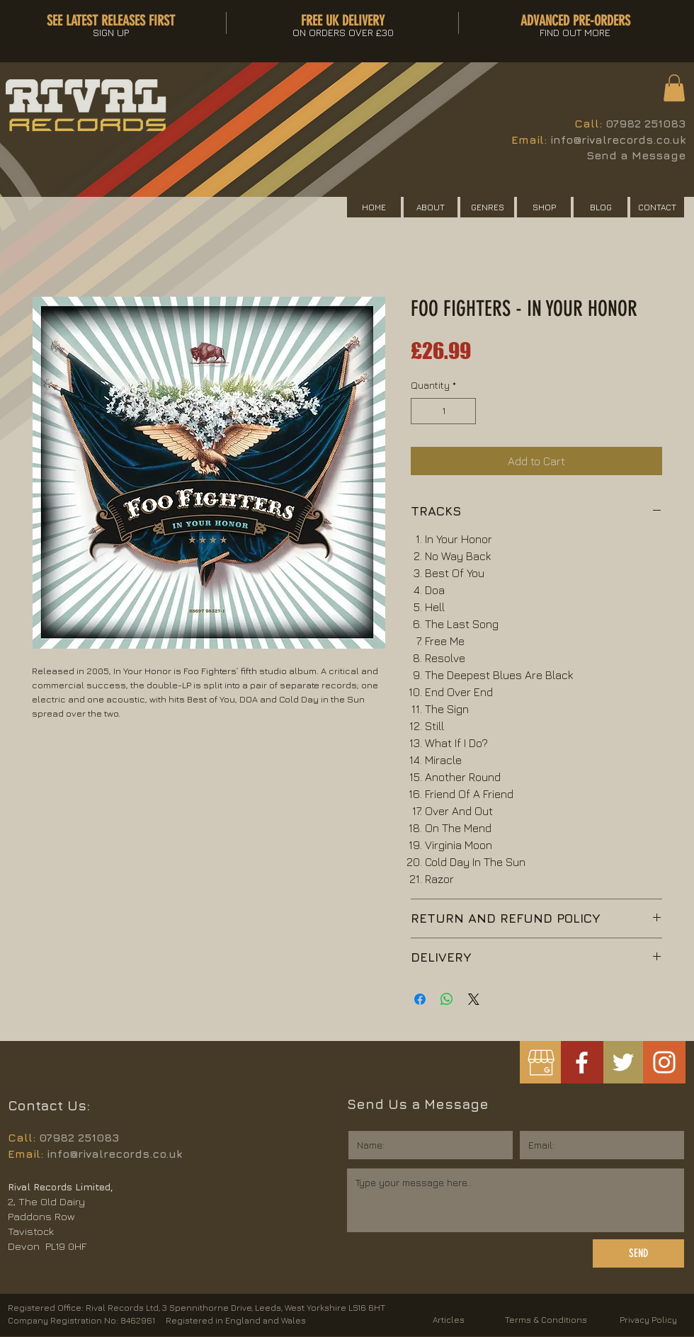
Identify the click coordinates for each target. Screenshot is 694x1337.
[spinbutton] (443, 411)
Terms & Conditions (546, 1319)
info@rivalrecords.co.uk (618, 139)
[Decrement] (422, 411)
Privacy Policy (648, 1319)
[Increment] (465, 411)
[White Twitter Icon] (623, 1062)
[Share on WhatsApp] (446, 999)
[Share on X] (473, 999)
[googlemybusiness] (540, 1062)
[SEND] (638, 1253)
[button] (674, 87)
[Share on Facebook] (419, 999)
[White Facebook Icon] (581, 1062)
